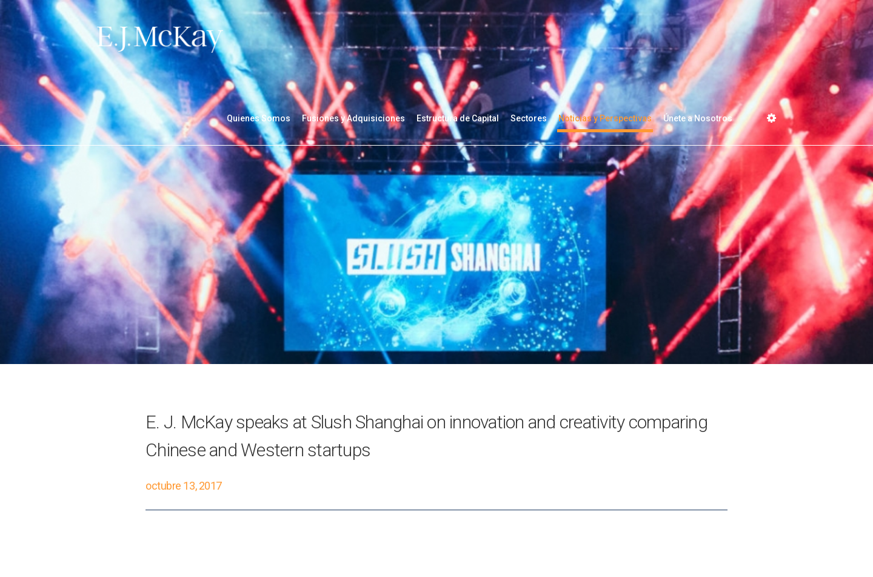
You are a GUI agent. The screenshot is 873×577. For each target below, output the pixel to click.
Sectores (528, 118)
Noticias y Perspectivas (605, 118)
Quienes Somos (258, 118)
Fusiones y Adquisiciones (353, 118)
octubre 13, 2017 (184, 485)
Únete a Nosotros (697, 118)
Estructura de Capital (457, 118)
